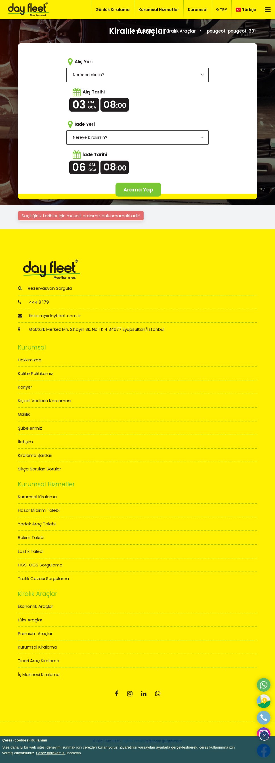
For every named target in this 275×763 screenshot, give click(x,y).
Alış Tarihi (94, 92)
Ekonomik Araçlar (35, 606)
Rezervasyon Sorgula (45, 288)
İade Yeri (85, 124)
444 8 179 (33, 302)
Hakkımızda (29, 360)
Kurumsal (197, 9)
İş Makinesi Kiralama (39, 674)
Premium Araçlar (35, 633)
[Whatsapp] (158, 693)
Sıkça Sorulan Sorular (39, 469)
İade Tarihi (95, 154)
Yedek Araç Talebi (37, 524)
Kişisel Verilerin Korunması (44, 401)
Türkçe (246, 9)
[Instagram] (130, 693)
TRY (221, 9)
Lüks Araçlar (30, 620)
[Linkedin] (144, 693)
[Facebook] (117, 693)
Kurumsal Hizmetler (158, 9)
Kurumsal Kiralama (37, 497)
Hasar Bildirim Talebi (39, 510)
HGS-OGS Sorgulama (40, 565)
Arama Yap (138, 189)
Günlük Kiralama (112, 9)
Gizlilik (24, 414)
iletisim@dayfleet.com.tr (49, 316)
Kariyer (25, 387)
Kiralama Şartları (35, 455)
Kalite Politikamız (35, 373)
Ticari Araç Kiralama (38, 661)
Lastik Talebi (30, 551)
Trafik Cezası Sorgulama (43, 578)
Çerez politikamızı (50, 753)
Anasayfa (143, 31)
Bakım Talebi (31, 537)
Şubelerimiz (30, 428)
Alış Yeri (84, 61)
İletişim (25, 442)
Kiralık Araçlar (180, 31)
